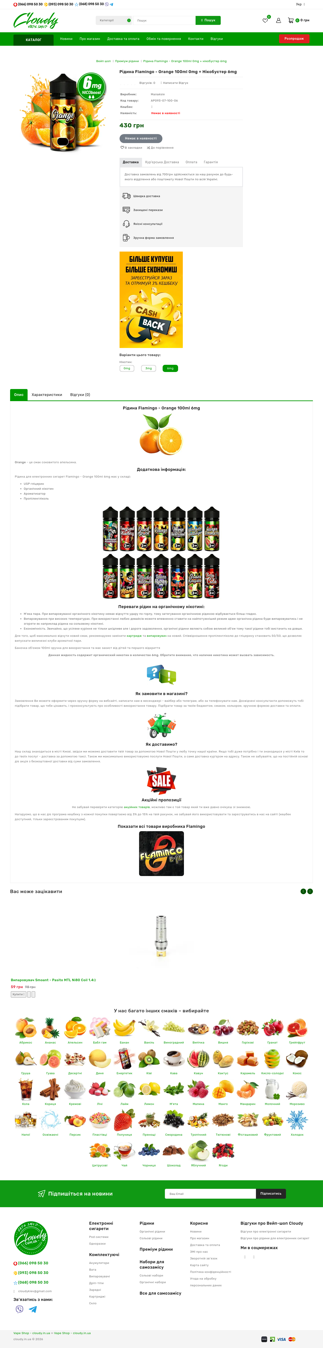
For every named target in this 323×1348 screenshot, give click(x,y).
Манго (223, 1104)
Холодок (297, 1134)
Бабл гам (100, 1042)
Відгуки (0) (80, 395)
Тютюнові (223, 1134)
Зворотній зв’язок (204, 1258)
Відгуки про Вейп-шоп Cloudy (272, 1223)
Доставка (131, 162)
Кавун (198, 1073)
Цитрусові (100, 1165)
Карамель (247, 1073)
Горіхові (248, 1042)
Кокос (297, 1073)
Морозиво (297, 1104)
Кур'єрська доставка (162, 162)
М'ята (174, 1104)
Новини (66, 39)
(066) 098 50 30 (28, 4)
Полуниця (124, 1134)
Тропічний (198, 1134)
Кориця (50, 1104)
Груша (26, 1073)
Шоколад (174, 1165)
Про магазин (90, 39)
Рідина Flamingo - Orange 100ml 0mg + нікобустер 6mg (185, 61)
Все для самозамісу (160, 1293)
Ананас (50, 1042)
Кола (25, 1104)
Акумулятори (99, 1263)
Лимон (149, 1104)
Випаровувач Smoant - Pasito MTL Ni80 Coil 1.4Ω (53, 980)
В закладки (133, 147)
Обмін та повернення (164, 39)
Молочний (272, 1104)
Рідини (147, 1223)
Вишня (223, 1042)
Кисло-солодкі (272, 1073)
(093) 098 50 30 (58, 4)
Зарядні (95, 1289)
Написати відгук (174, 83)
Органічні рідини (152, 1231)
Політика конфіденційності (210, 1272)
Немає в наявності (141, 138)
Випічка (199, 1042)
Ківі (149, 1073)
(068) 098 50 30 (89, 4)
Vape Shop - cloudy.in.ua (31, 1333)
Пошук (208, 20)
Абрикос (25, 1042)
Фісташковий (248, 1134)
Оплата (191, 162)
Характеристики (47, 395)
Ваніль (149, 1042)
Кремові (75, 1104)
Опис (19, 395)
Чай (124, 1165)
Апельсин (75, 1042)
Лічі (100, 1104)
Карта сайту (199, 1265)
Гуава (50, 1073)
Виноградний (174, 1042)
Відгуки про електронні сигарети (266, 1231)
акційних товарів (137, 807)
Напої (26, 1134)
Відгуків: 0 (147, 83)
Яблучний (198, 1165)
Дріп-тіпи (96, 1283)
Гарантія (211, 162)
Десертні (75, 1073)
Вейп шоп (103, 61)
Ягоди (223, 1165)
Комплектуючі (104, 1254)
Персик (75, 1134)
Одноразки (97, 1243)
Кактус (223, 1073)
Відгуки (217, 39)
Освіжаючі (50, 1134)
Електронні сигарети (101, 1226)
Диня (100, 1073)
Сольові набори (151, 1275)
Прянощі (149, 1134)
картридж (134, 635)
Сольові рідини (151, 1238)
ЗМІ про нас (199, 1251)
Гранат (272, 1042)
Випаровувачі (99, 1276)
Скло (93, 1303)
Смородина (173, 1134)
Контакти (195, 39)
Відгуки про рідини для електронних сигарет (275, 1238)
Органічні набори (153, 1282)
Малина (198, 1104)
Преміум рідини (127, 61)
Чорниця (149, 1165)
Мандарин (248, 1104)
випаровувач (157, 635)
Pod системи (99, 1237)
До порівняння (162, 147)
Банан (124, 1042)
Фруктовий (272, 1134)
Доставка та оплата (123, 39)
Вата (92, 1269)
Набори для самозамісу (152, 1264)
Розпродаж (294, 39)
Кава (173, 1073)
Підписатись (271, 1194)
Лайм (124, 1104)
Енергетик (125, 1073)
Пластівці (100, 1134)
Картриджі (97, 1296)
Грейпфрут (297, 1042)
